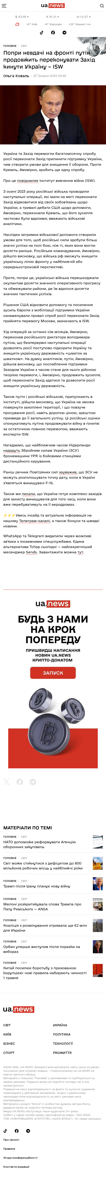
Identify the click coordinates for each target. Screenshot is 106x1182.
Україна (60, 1025)
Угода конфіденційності (20, 1157)
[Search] (101, 5)
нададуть (11, 450)
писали (28, 494)
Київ (7, 1034)
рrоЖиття (62, 1053)
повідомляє (27, 180)
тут (80, 552)
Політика (61, 1034)
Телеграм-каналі (34, 521)
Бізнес (9, 1043)
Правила (9, 1148)
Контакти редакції (16, 1166)
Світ (24, 45)
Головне (9, 45)
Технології (63, 1043)
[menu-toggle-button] (4, 5)
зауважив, (68, 472)
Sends (31, 552)
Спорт (9, 1053)
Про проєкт (11, 1139)
